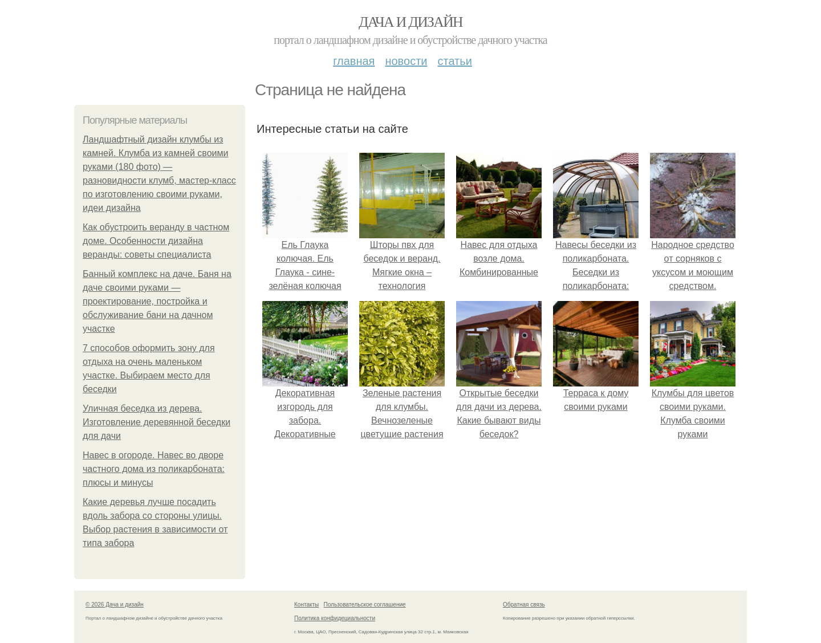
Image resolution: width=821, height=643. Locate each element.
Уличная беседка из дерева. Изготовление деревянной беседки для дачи (156, 422)
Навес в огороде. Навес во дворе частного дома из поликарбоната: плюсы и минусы (154, 468)
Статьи (454, 61)
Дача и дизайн (410, 22)
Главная (354, 61)
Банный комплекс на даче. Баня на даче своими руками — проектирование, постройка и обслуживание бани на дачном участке (157, 301)
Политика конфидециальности (334, 618)
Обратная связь (524, 604)
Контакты (306, 604)
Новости (406, 61)
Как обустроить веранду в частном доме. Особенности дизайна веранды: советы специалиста (156, 240)
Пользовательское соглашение (365, 604)
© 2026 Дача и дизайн (115, 604)
